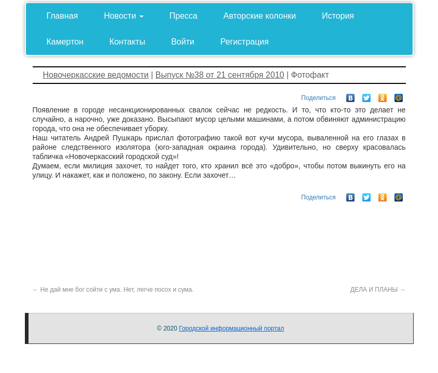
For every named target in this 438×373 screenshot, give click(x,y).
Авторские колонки (259, 15)
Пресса (183, 15)
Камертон (65, 41)
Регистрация (244, 41)
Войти (182, 41)
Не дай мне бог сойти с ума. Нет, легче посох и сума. (113, 289)
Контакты (127, 41)
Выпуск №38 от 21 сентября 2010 (220, 74)
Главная (62, 15)
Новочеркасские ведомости (96, 74)
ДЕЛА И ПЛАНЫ (377, 289)
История (338, 15)
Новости (123, 15)
